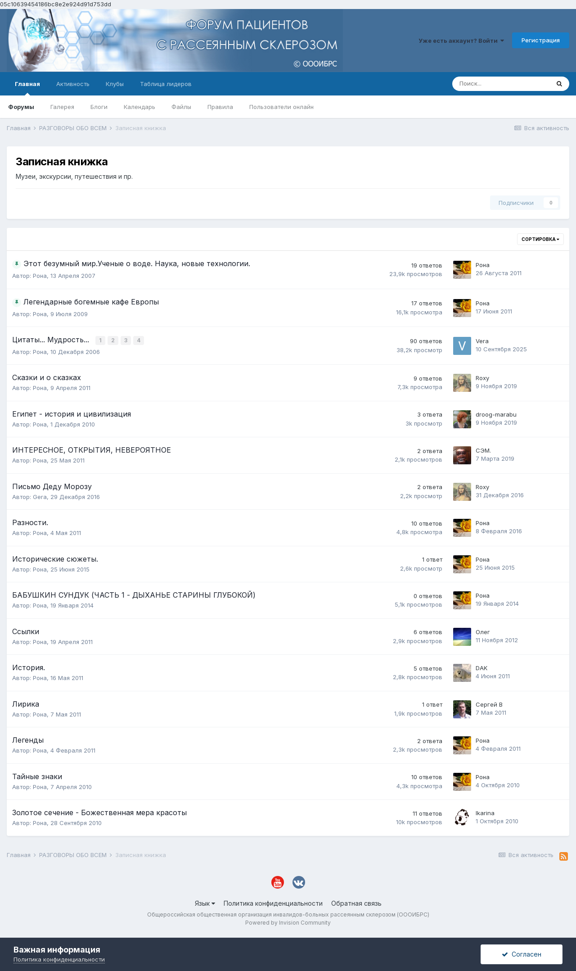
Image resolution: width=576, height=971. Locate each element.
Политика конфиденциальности (273, 903)
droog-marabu (496, 413)
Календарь (139, 106)
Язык (205, 903)
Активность (73, 83)
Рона (40, 275)
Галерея (62, 106)
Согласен (521, 954)
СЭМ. (483, 450)
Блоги (99, 106)
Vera (482, 340)
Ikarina (485, 812)
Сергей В (489, 703)
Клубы (115, 83)
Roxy (482, 377)
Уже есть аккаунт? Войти (461, 40)
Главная (27, 87)
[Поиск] (500, 84)
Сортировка (540, 239)
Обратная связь (356, 903)
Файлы (181, 106)
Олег (483, 631)
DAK (481, 667)
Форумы (21, 106)
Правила (220, 106)
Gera (40, 495)
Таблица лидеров (166, 83)
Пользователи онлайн (281, 106)
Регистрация (541, 40)
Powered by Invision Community (288, 921)
